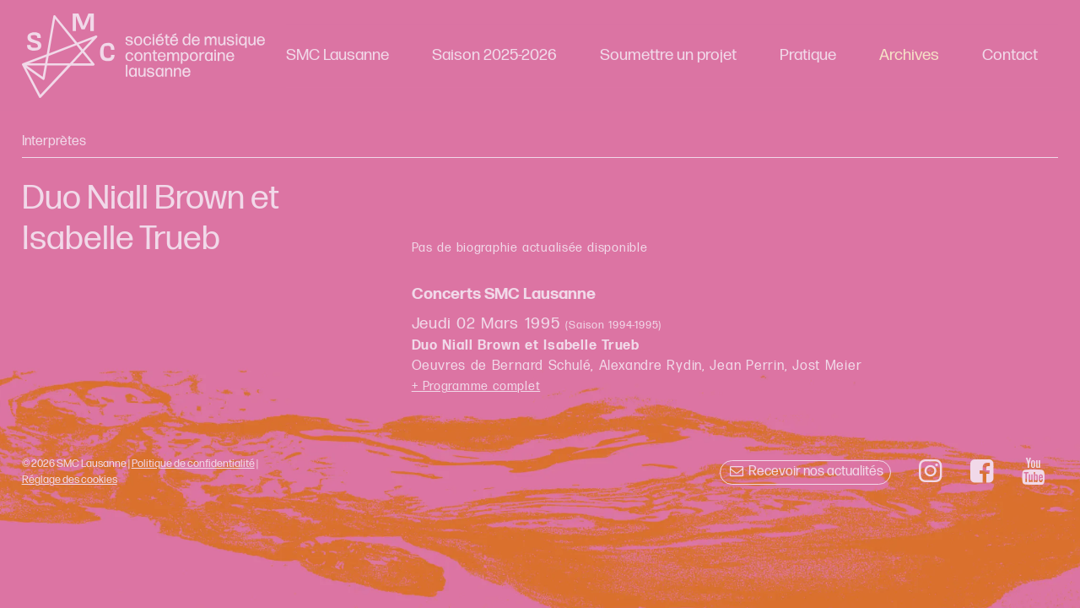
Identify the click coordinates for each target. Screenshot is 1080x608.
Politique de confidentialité (193, 463)
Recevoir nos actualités (805, 472)
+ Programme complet (476, 386)
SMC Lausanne (337, 55)
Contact (1010, 55)
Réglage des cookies (69, 479)
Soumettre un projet (668, 55)
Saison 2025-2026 (494, 55)
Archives (909, 55)
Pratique (808, 55)
